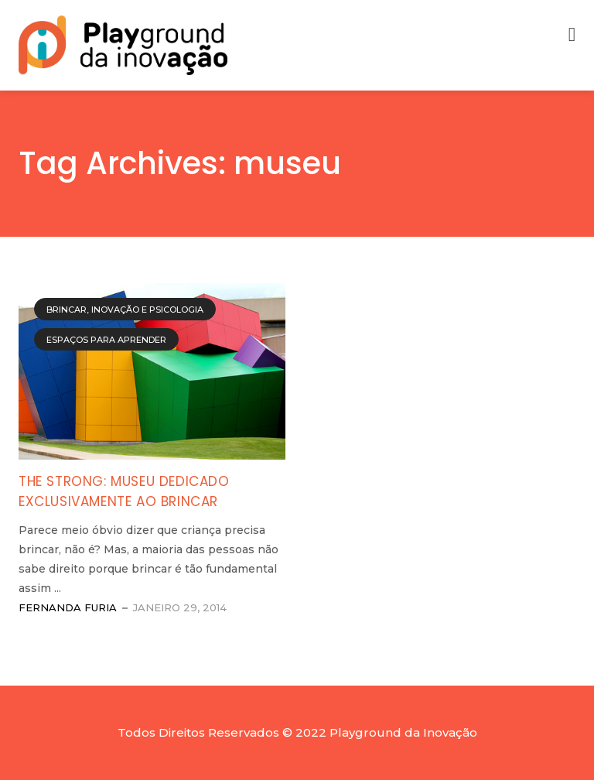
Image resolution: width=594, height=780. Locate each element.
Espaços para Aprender (106, 339)
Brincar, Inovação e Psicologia (124, 309)
